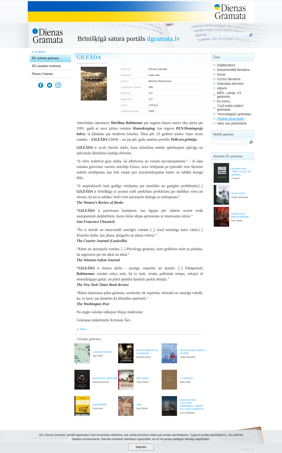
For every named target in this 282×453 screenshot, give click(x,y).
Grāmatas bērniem (230, 83)
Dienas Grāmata (42, 74)
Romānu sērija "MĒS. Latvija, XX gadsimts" (241, 171)
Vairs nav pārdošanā (231, 123)
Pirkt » (83, 329)
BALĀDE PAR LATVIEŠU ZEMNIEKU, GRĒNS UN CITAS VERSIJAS (192, 404)
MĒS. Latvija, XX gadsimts (229, 94)
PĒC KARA (142, 378)
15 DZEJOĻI (186, 378)
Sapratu (141, 447)
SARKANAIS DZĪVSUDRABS (240, 215)
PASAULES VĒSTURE (105, 378)
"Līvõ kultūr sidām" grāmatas (230, 107)
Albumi (222, 88)
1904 (139, 404)
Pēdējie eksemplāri (230, 119)
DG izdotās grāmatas (45, 58)
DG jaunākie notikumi (46, 66)
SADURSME (100, 404)
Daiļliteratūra (226, 65)
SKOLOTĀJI (238, 193)
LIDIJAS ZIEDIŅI (102, 351)
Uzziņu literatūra (228, 79)
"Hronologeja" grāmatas (234, 114)
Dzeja (221, 74)
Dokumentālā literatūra (233, 70)
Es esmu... (224, 101)
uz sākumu (40, 52)
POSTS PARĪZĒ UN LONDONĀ (147, 352)
